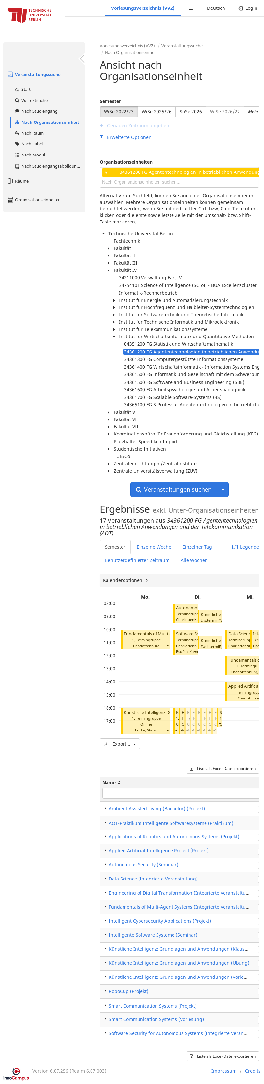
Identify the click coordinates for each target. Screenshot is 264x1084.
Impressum (224, 1071)
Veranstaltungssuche (34, 74)
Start (22, 89)
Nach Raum (29, 133)
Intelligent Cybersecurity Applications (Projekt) (160, 921)
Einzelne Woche (154, 547)
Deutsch (216, 8)
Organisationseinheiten (34, 200)
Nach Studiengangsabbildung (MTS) (49, 166)
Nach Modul (29, 155)
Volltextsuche (31, 100)
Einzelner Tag (197, 547)
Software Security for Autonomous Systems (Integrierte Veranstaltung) (186, 1033)
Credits (253, 1071)
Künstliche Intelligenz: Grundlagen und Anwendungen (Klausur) (180, 949)
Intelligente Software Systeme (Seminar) (153, 935)
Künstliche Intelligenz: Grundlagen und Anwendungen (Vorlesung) (182, 977)
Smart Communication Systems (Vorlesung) (156, 1019)
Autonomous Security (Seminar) (143, 865)
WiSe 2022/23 (119, 111)
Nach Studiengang (36, 111)
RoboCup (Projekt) (128, 991)
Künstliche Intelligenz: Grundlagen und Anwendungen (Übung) (179, 963)
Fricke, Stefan (146, 730)
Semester (110, 101)
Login (247, 8)
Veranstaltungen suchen (174, 489)
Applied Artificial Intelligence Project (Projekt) (159, 850)
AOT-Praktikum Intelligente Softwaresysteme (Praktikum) (171, 823)
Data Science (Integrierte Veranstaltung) (153, 879)
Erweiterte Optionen (126, 137)
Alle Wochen (194, 560)
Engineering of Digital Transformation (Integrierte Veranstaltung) (181, 893)
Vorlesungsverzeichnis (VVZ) (142, 8)
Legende (245, 547)
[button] (167, 645)
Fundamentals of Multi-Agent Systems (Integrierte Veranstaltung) (181, 907)
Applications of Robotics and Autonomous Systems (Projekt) (174, 836)
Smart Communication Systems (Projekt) (153, 1006)
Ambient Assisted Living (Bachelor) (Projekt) (157, 808)
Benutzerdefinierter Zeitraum (137, 560)
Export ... (120, 744)
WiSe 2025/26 (157, 111)
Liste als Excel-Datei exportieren (223, 768)
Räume (18, 181)
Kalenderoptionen (123, 580)
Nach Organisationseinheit (46, 122)
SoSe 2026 (191, 111)
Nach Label (28, 144)
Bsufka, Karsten (189, 651)
